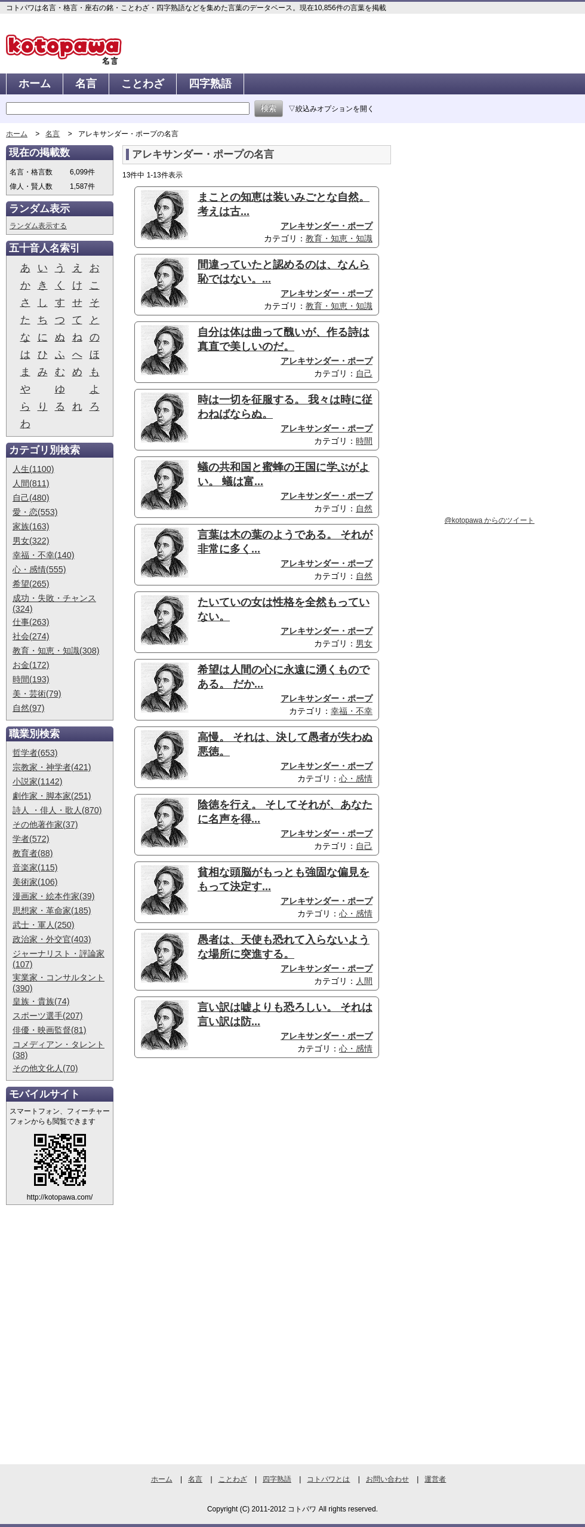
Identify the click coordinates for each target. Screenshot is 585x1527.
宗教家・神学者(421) (52, 767)
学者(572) (31, 839)
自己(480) (31, 497)
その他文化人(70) (45, 1068)
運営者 (435, 1479)
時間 (364, 441)
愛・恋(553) (35, 512)
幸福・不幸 (351, 711)
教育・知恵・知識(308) (56, 650)
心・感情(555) (39, 569)
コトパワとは (328, 1479)
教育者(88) (33, 853)
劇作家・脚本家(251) (52, 796)
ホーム (35, 84)
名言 (86, 84)
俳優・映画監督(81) (50, 1030)
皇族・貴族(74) (41, 1001)
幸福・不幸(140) (44, 555)
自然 (364, 508)
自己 (364, 373)
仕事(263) (31, 622)
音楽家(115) (35, 867)
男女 (364, 643)
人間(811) (31, 483)
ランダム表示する (38, 226)
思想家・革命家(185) (52, 910)
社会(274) (31, 636)
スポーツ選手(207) (48, 1015)
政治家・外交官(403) (52, 939)
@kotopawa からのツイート (490, 520)
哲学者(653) (35, 753)
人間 (364, 981)
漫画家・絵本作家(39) (54, 896)
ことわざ (142, 84)
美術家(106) (35, 882)
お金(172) (31, 665)
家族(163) (31, 526)
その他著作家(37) (45, 824)
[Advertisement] (222, 1159)
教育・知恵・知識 (339, 238)
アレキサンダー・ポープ (326, 226)
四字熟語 (210, 84)
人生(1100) (33, 469)
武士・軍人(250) (44, 925)
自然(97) (29, 708)
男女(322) (31, 540)
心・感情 (355, 778)
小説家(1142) (38, 781)
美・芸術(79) (37, 693)
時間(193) (31, 679)
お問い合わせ (387, 1479)
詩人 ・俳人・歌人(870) (57, 810)
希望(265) (31, 583)
